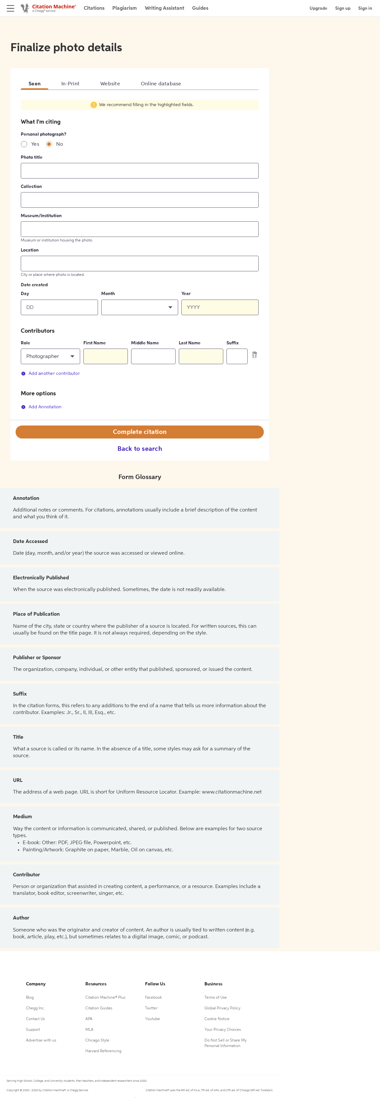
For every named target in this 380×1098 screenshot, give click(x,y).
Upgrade (318, 8)
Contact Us (35, 1019)
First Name (94, 343)
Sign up (342, 8)
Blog (30, 998)
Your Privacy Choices (222, 1030)
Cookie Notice (216, 1019)
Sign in (365, 8)
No (59, 144)
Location (30, 250)
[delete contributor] (255, 354)
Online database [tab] (161, 84)
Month (108, 293)
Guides (200, 8)
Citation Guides (98, 1008)
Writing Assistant (164, 8)
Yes (35, 144)
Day (25, 293)
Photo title (32, 157)
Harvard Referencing (103, 1051)
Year (185, 293)
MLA (89, 1030)
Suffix (233, 343)
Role (25, 343)
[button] (139, 307)
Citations (94, 8)
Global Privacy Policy (222, 1008)
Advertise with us (41, 1040)
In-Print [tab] (70, 84)
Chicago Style (97, 1040)
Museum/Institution (41, 216)
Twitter (151, 1008)
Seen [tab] (35, 84)
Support (33, 1030)
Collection (31, 186)
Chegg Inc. (35, 1008)
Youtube (152, 1019)
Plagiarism (124, 8)
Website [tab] (110, 84)
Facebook (153, 998)
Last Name (190, 343)
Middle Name (145, 343)
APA (88, 1019)
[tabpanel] (140, 258)
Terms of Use (215, 998)
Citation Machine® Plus (105, 998)
